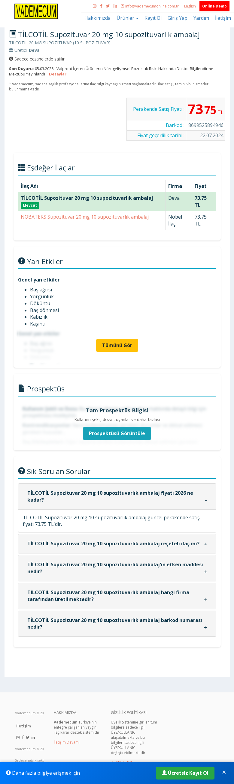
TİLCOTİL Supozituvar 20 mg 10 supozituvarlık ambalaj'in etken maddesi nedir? (115, 568)
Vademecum (25, 713)
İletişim (223, 18)
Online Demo (214, 6)
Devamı (73, 742)
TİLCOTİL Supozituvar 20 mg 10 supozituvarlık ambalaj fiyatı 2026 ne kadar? (110, 496)
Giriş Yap (177, 18)
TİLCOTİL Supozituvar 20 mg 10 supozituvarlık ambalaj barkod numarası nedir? (114, 623)
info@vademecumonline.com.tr (150, 6)
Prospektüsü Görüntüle (117, 433)
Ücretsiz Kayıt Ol (185, 773)
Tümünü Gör (117, 345)
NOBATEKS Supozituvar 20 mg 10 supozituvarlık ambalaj (85, 217)
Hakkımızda (97, 18)
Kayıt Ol (153, 18)
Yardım (201, 18)
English (190, 6)
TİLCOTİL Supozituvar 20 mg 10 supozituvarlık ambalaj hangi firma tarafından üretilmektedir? (108, 596)
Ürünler (127, 18)
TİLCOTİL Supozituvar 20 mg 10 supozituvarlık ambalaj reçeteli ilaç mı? (113, 543)
